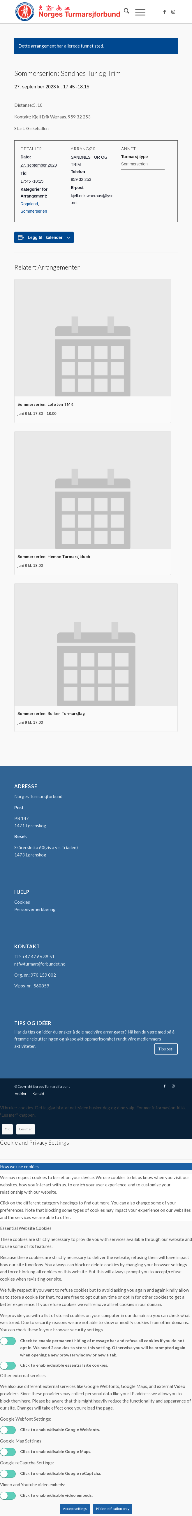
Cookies (22, 902)
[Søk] (123, 11)
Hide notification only (112, 1508)
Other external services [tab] (23, 1375)
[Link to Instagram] (173, 11)
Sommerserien (33, 211)
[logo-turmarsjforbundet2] (79, 11)
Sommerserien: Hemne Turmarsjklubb (53, 556)
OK (7, 1129)
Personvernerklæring (35, 909)
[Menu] (137, 11)
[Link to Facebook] (164, 11)
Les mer (25, 1129)
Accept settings (75, 1508)
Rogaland (29, 204)
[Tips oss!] (166, 1049)
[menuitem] (123, 11)
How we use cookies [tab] (19, 1166)
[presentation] (93, 337)
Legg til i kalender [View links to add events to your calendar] (45, 237)
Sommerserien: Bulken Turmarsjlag (51, 713)
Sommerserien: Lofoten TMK (45, 404)
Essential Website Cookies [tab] (26, 1228)
